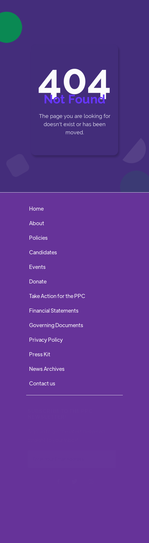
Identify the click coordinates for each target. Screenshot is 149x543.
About (36, 223)
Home (36, 208)
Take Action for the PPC (57, 295)
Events (37, 266)
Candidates (43, 252)
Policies (38, 237)
